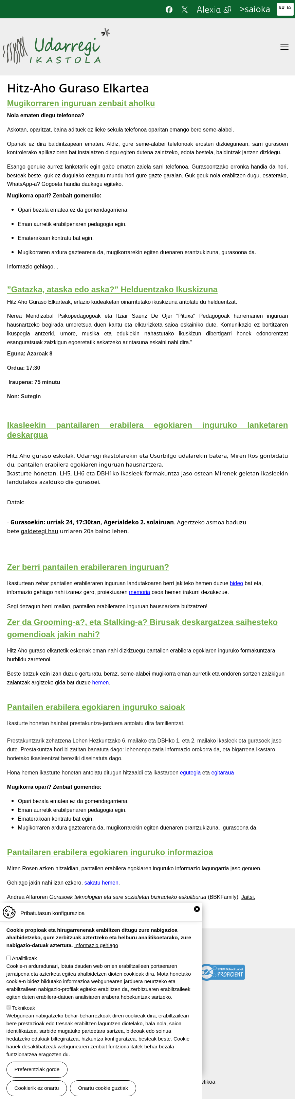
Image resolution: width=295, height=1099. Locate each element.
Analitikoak (24, 959)
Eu (281, 7)
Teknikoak (23, 1009)
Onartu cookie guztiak (103, 1089)
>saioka (255, 9)
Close (197, 910)
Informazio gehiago (96, 946)
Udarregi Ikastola (56, 32)
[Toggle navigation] (284, 46)
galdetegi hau (39, 531)
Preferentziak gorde (37, 1070)
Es (289, 7)
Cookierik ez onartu (37, 1089)
